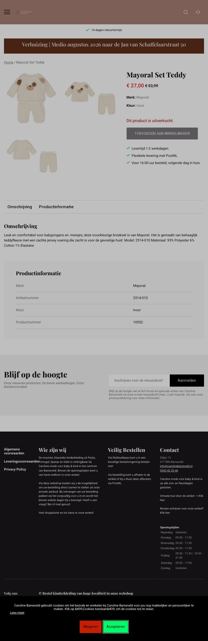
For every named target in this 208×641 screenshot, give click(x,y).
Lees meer (17, 613)
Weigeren (90, 627)
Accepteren (115, 627)
